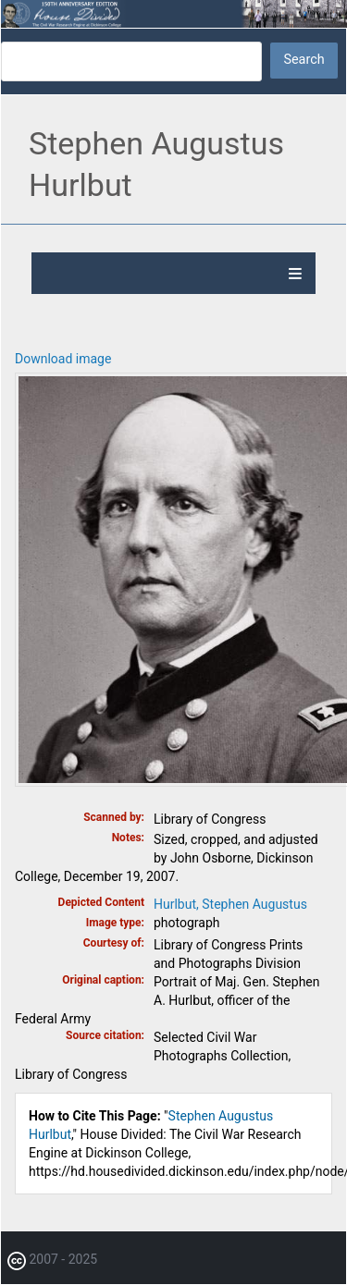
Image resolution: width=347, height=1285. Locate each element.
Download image (63, 358)
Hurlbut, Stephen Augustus (230, 904)
